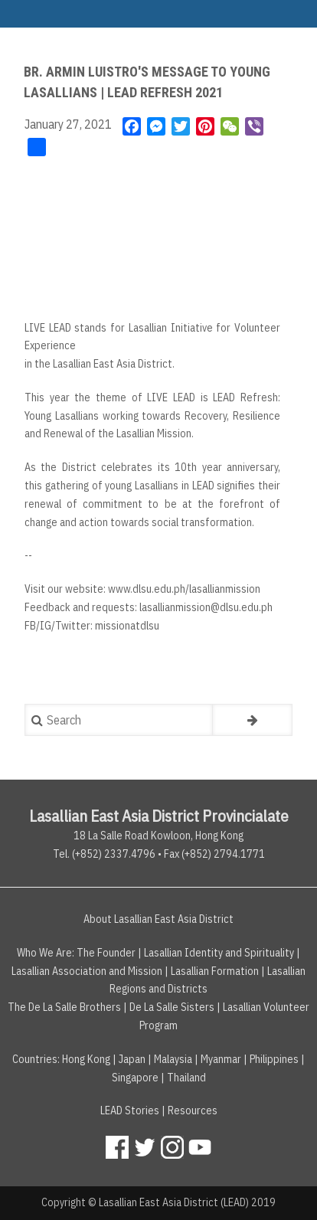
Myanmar (221, 1059)
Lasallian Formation (215, 971)
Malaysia (173, 1059)
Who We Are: (45, 953)
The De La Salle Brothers (64, 1007)
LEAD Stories (129, 1110)
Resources (192, 1110)
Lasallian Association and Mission (86, 971)
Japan (132, 1059)
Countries (34, 1059)
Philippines (274, 1059)
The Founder (106, 953)
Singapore (135, 1077)
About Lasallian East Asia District (158, 919)
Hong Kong (86, 1059)
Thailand (186, 1077)
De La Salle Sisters (171, 1007)
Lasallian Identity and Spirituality (219, 953)
